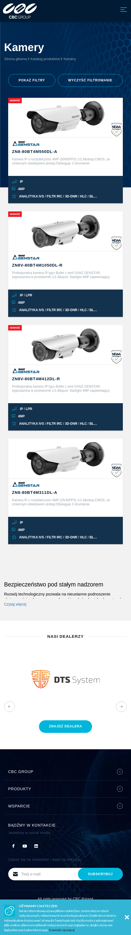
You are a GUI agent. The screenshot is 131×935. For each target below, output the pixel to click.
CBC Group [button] (65, 772)
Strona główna (15, 59)
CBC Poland (83, 899)
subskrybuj (100, 874)
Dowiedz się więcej (62, 930)
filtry (32, 80)
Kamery (69, 59)
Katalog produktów (45, 59)
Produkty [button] (65, 789)
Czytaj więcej (15, 604)
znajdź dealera (65, 726)
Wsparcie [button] (65, 806)
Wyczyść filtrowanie (90, 80)
